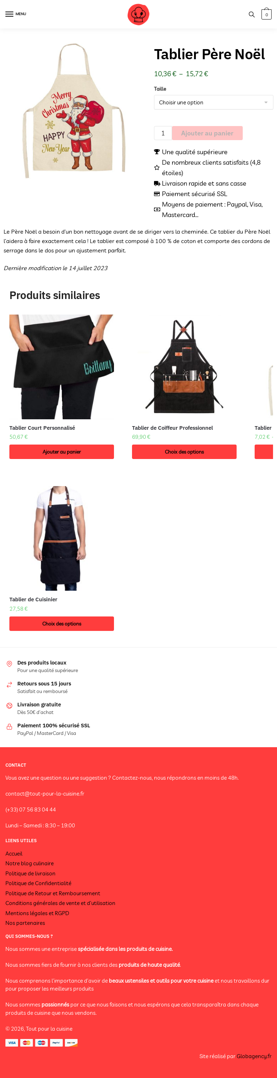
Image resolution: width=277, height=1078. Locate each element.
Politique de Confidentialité (38, 883)
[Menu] (16, 14)
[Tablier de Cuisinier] (61, 538)
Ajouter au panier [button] (62, 452)
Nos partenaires (25, 922)
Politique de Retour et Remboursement (52, 893)
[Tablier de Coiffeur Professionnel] (184, 367)
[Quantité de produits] (163, 133)
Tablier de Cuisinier (33, 599)
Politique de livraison (30, 873)
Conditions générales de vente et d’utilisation (60, 903)
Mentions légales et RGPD (37, 913)
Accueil (13, 853)
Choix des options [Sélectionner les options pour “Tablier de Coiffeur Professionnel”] (184, 452)
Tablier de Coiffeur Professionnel (172, 427)
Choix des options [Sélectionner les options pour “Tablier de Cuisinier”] (61, 623)
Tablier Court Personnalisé (42, 427)
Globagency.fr (254, 1056)
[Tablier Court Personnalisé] (61, 367)
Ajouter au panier (207, 133)
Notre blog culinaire (29, 863)
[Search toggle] (251, 14)
